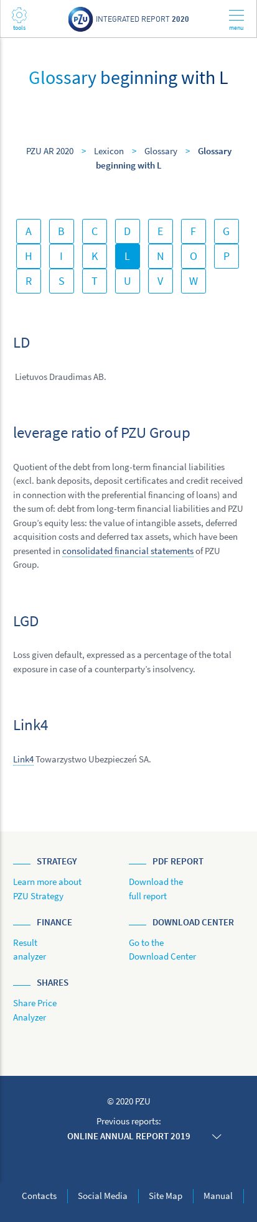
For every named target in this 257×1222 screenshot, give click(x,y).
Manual (218, 1195)
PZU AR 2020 (49, 151)
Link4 (23, 759)
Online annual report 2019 (128, 1136)
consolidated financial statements (128, 551)
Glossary (160, 151)
